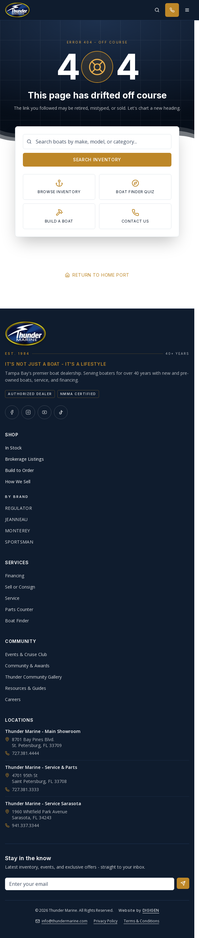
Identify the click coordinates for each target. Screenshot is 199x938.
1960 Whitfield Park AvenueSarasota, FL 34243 (39, 814)
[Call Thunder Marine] (172, 10)
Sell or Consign (20, 587)
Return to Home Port (97, 275)
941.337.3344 (22, 825)
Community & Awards (27, 666)
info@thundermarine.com (61, 921)
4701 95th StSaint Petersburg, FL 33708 (39, 778)
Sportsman (19, 542)
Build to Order (19, 470)
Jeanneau (16, 519)
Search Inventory (97, 159)
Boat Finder (17, 621)
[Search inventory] (157, 10)
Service (12, 598)
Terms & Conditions (141, 921)
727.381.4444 (22, 753)
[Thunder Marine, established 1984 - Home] (17, 10)
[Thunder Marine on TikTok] (61, 412)
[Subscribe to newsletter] (183, 883)
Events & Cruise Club (26, 654)
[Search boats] (97, 141)
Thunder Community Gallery (33, 677)
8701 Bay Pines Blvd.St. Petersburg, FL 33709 (37, 742)
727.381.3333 (22, 789)
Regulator (18, 508)
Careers (13, 699)
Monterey (17, 531)
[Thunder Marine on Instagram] (28, 412)
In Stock (13, 448)
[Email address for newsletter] (89, 884)
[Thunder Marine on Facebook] (12, 412)
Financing (14, 576)
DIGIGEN (151, 910)
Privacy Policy (106, 921)
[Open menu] (187, 10)
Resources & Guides (25, 688)
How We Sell (17, 481)
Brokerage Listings (24, 459)
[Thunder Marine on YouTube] (44, 412)
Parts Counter (19, 609)
